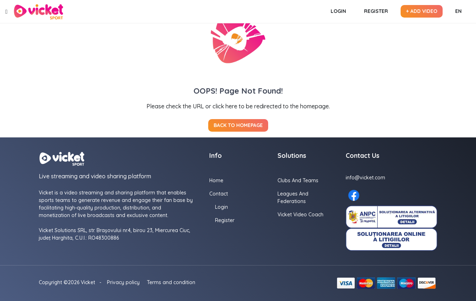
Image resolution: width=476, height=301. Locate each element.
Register (376, 11)
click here (225, 106)
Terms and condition (171, 282)
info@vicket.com (365, 177)
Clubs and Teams (297, 180)
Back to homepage (238, 125)
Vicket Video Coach (300, 214)
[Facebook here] (353, 195)
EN (458, 11)
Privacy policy (123, 282)
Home (216, 180)
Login (338, 11)
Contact (218, 194)
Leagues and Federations (292, 197)
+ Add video (421, 11)
